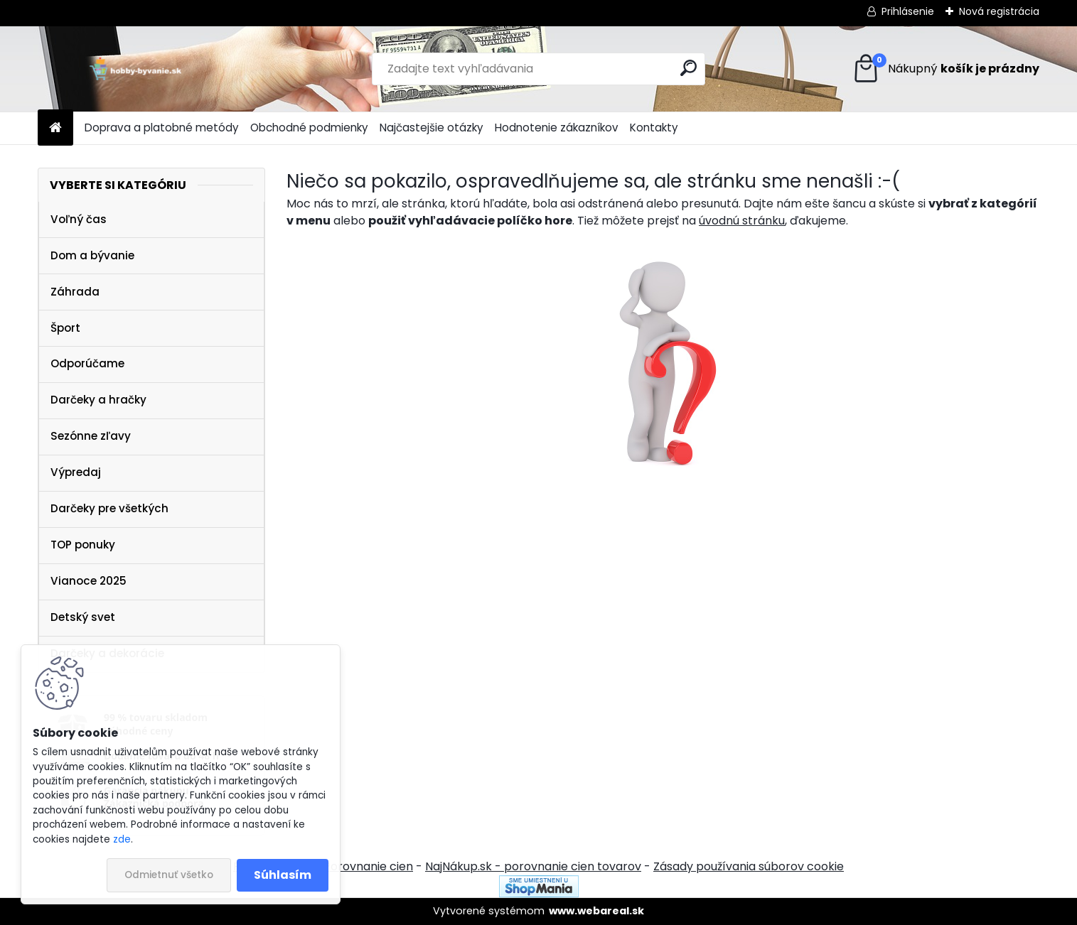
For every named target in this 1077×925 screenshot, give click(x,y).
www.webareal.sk (596, 911)
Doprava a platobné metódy (162, 127)
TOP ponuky (82, 544)
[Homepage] (55, 128)
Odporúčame (87, 363)
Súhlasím (282, 875)
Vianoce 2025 (88, 580)
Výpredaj (75, 472)
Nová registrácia (999, 11)
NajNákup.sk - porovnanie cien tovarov (533, 866)
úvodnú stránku (742, 220)
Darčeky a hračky (98, 399)
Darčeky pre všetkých (109, 508)
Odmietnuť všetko (168, 875)
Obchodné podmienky (309, 127)
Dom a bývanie (92, 255)
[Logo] (135, 68)
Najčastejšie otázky (431, 127)
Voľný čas (78, 219)
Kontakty (654, 127)
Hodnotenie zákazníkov (556, 127)
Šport (65, 327)
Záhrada (75, 291)
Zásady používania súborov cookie (748, 866)
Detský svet (82, 617)
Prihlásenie (908, 11)
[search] (688, 68)
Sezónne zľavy (90, 435)
